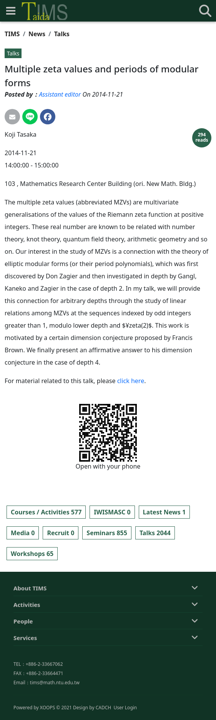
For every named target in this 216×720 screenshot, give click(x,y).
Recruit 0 (60, 533)
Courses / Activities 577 (46, 512)
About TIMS (30, 628)
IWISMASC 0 (112, 512)
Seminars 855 (106, 533)
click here (131, 381)
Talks (62, 34)
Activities (26, 644)
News (36, 34)
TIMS (12, 34)
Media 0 (23, 533)
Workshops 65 (32, 553)
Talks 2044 (155, 533)
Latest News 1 (164, 512)
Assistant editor (60, 94)
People (23, 661)
